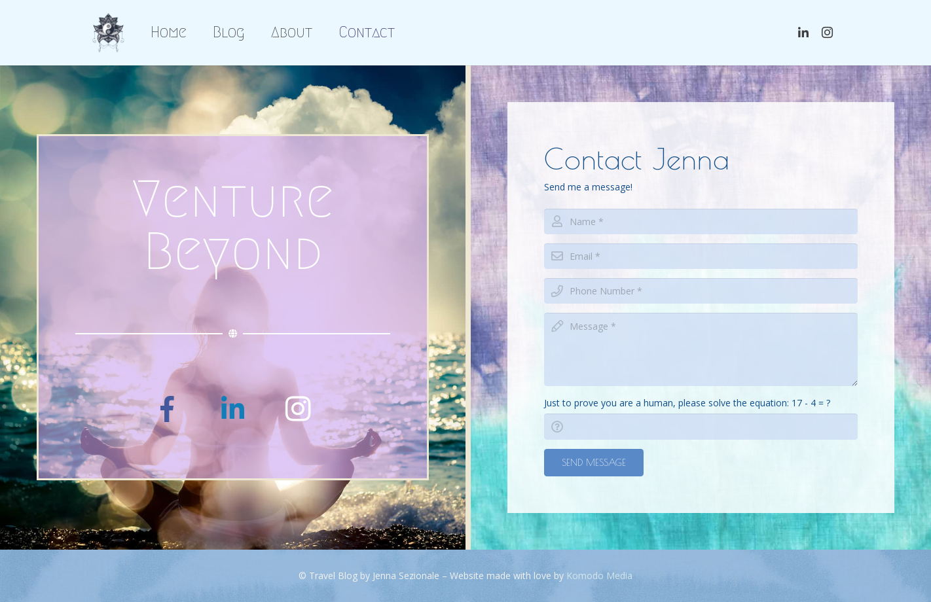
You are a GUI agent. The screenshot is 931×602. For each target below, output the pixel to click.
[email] (701, 256)
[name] (701, 221)
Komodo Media (599, 575)
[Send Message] (594, 462)
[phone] (701, 291)
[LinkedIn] (233, 409)
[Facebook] (167, 409)
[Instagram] (298, 409)
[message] (701, 349)
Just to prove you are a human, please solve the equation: (687, 403)
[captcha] (701, 426)
